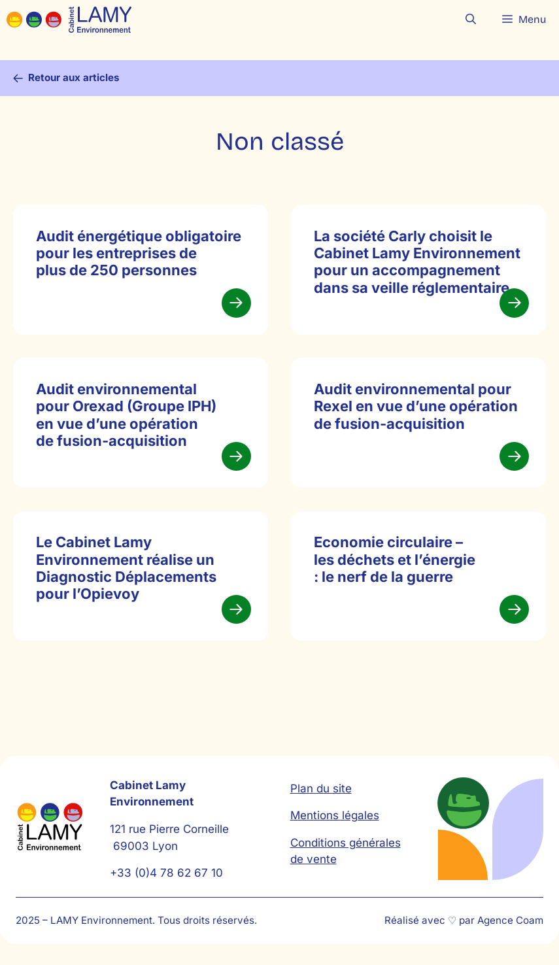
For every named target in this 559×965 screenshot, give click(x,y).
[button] (470, 19)
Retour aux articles (74, 77)
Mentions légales (334, 815)
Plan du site (321, 788)
